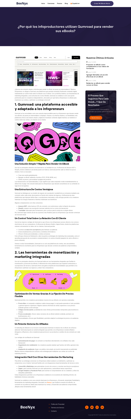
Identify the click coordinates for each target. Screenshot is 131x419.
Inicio (43, 3)
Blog (66, 3)
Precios (59, 3)
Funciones (51, 3)
